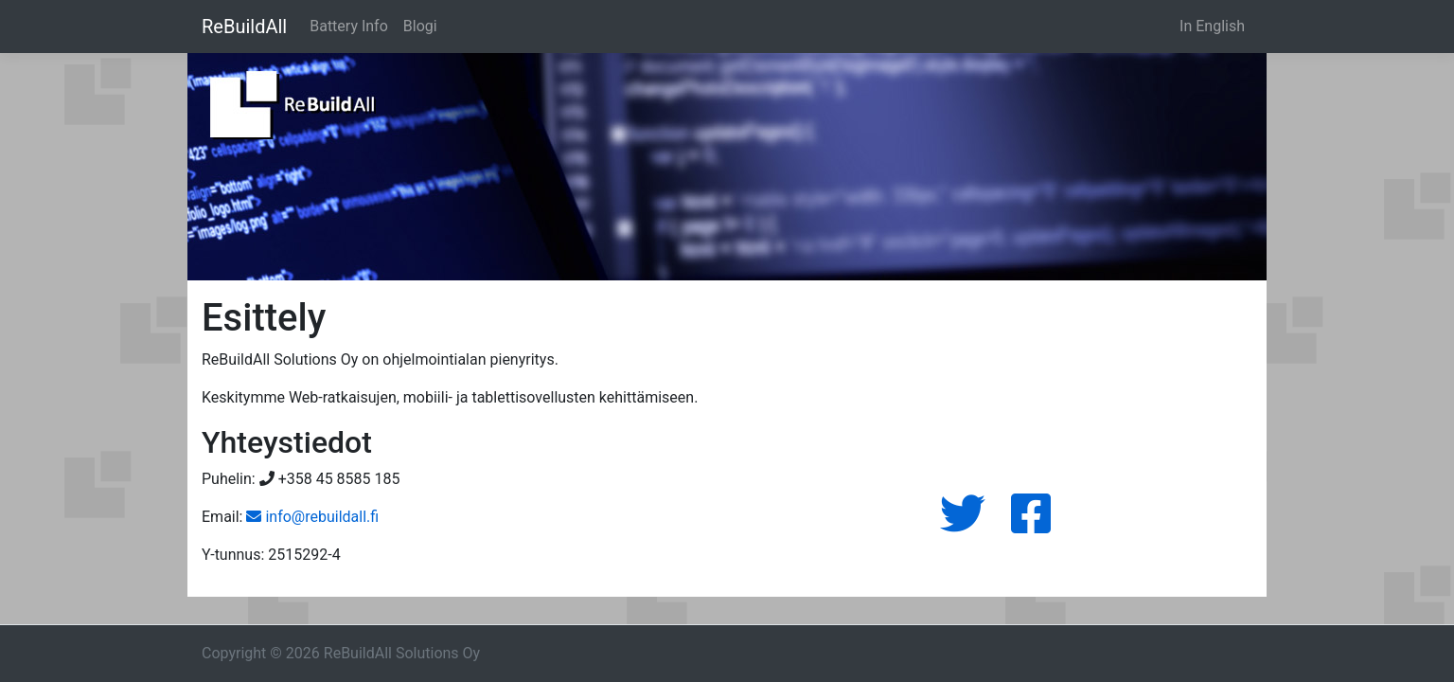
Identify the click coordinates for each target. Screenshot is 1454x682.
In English (1212, 26)
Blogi (420, 26)
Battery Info (349, 26)
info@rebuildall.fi (312, 517)
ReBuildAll (244, 26)
